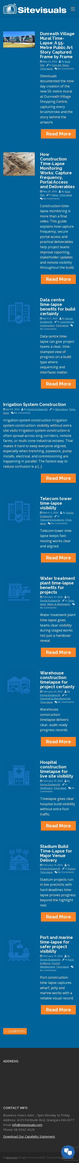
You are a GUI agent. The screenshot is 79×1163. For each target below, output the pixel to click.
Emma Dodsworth (37, 409)
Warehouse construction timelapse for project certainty (57, 679)
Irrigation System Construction (34, 404)
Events (71, 868)
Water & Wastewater (58, 604)
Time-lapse (46, 68)
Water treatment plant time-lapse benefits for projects (57, 585)
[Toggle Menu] (73, 9)
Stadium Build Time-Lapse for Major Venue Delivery (56, 853)
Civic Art (56, 65)
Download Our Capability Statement (29, 1136)
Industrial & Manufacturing (55, 698)
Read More (58, 133)
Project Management (50, 964)
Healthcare (46, 787)
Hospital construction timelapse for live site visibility (56, 769)
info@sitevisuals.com (27, 1125)
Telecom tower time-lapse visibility (56, 503)
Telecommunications (52, 519)
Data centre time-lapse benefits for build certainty (57, 306)
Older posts (15, 1031)
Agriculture (61, 409)
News (66, 65)
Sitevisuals (11, 1157)
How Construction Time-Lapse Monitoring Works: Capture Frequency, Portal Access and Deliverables (57, 170)
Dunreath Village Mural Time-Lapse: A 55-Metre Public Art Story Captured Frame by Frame (57, 45)
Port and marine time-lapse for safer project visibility (56, 944)
